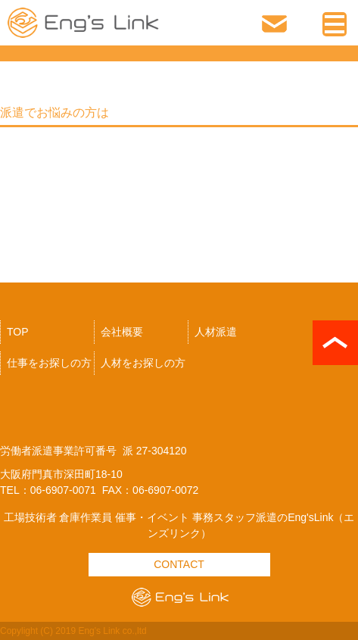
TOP (18, 332)
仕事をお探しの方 (49, 363)
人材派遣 (216, 332)
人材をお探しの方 (143, 363)
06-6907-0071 (305, 25)
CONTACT (179, 564)
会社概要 (122, 332)
